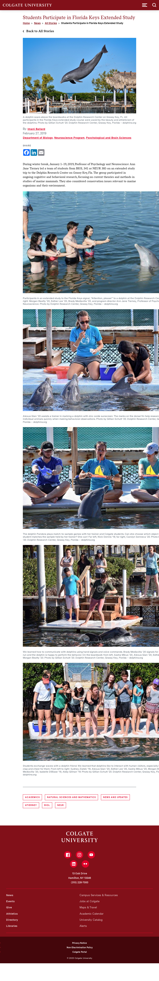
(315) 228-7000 (79, 882)
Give (9, 907)
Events (10, 901)
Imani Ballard (36, 128)
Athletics (12, 913)
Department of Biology (38, 137)
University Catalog (91, 919)
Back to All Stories (40, 31)
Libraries (11, 925)
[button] (144, 5)
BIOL (47, 805)
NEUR (60, 805)
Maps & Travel (88, 907)
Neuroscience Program (69, 137)
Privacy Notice (79, 943)
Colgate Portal (79, 952)
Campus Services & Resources (99, 895)
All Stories (51, 23)
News (37, 23)
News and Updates (115, 797)
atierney (31, 805)
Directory (12, 919)
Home (26, 23)
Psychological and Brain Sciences (108, 137)
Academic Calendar (92, 913)
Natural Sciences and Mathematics (71, 797)
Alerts (83, 925)
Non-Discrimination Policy (80, 947)
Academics (32, 797)
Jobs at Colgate (89, 901)
